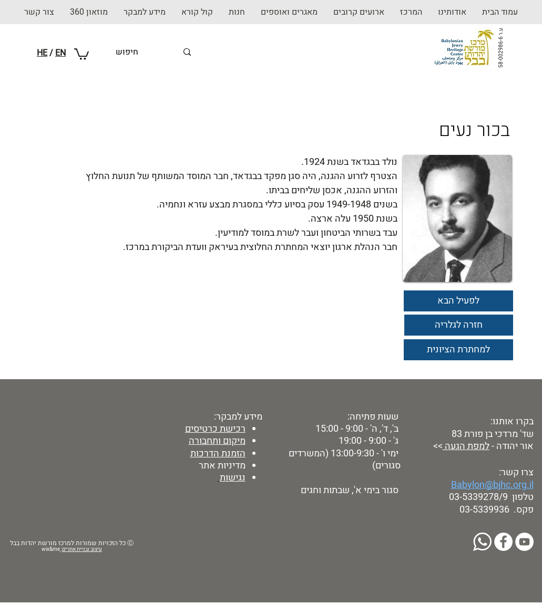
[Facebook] (503, 542)
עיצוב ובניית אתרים (82, 549)
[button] (237, 12)
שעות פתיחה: (372, 417)
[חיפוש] (146, 52)
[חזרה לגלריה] (458, 325)
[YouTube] (524, 542)
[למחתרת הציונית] (458, 349)
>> (437, 446)
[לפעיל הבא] (458, 300)
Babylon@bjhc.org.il (492, 485)
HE (42, 53)
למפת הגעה (466, 446)
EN (60, 53)
